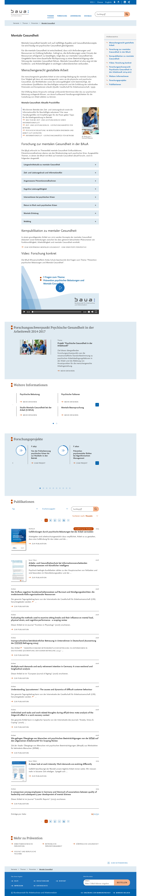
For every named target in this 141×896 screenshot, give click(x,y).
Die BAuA (88, 16)
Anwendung (75, 16)
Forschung (62, 16)
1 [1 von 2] (53, 423)
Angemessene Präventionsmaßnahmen (40, 181)
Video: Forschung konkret (120, 63)
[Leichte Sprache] (118, 2)
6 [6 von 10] (56, 488)
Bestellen (122, 882)
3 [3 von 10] (46, 488)
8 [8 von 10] (63, 488)
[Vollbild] (96, 312)
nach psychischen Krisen (40, 205)
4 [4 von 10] (50, 488)
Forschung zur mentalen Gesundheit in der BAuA (120, 50)
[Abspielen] (60, 287)
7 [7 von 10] (59, 488)
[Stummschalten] (92, 312)
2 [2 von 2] (56, 423)
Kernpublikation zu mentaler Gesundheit (121, 57)
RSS (92, 2)
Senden (95, 509)
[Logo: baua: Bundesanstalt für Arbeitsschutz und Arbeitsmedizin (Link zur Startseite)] (24, 13)
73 (64, 520)
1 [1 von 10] (40, 488)
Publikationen (115, 84)
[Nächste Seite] (97, 404)
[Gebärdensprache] (114, 2)
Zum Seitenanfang (119, 863)
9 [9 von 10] (66, 488)
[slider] (56, 311)
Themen (50, 16)
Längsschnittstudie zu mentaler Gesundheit (42, 164)
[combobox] (109, 14)
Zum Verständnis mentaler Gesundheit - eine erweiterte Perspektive (55, 247)
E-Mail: (87, 881)
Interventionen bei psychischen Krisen (39, 197)
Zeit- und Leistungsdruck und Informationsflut (43, 173)
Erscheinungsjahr (48, 509)
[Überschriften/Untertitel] (89, 312)
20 (95, 814)
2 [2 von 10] (43, 488)
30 (98, 814)
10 (92, 814)
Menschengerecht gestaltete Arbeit (121, 44)
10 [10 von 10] (69, 488)
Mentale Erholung (31, 213)
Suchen (126, 14)
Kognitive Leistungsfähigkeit (35, 189)
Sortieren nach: (82, 516)
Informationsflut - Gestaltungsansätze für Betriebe (50, 136)
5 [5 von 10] (53, 488)
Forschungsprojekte (117, 80)
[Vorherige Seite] (13, 404)
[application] (60, 288)
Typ (13, 509)
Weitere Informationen (119, 76)
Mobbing (27, 221)
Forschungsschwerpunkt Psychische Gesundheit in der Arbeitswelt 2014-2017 (120, 69)
